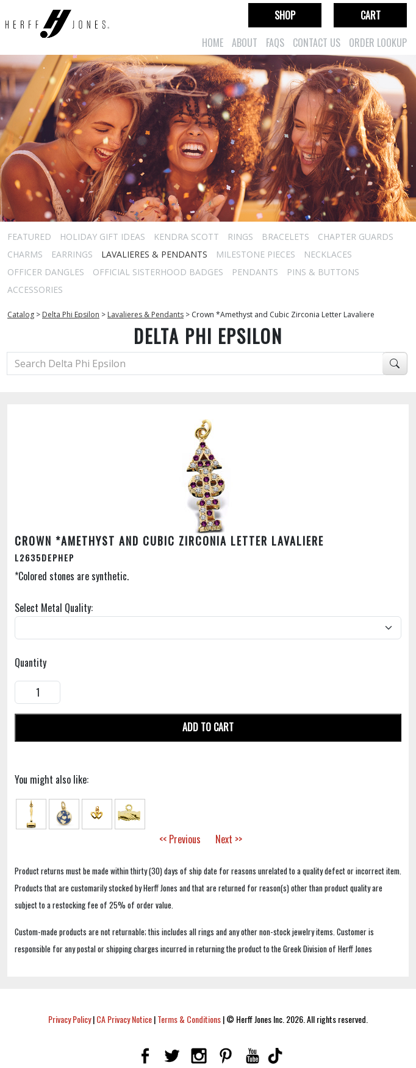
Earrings (72, 254)
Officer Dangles (45, 272)
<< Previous (180, 839)
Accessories (35, 289)
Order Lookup (378, 42)
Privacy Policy (69, 1019)
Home (212, 42)
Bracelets (285, 236)
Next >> (228, 839)
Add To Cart (208, 727)
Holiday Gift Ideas (102, 236)
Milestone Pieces (255, 254)
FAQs (275, 42)
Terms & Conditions (189, 1019)
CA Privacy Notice (124, 1019)
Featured (29, 236)
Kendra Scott (186, 236)
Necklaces (328, 254)
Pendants (255, 272)
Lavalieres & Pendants (154, 254)
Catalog (20, 314)
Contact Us (316, 42)
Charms (25, 254)
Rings (240, 236)
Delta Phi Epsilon (70, 314)
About (244, 42)
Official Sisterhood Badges (158, 272)
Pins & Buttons (323, 272)
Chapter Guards (355, 236)
